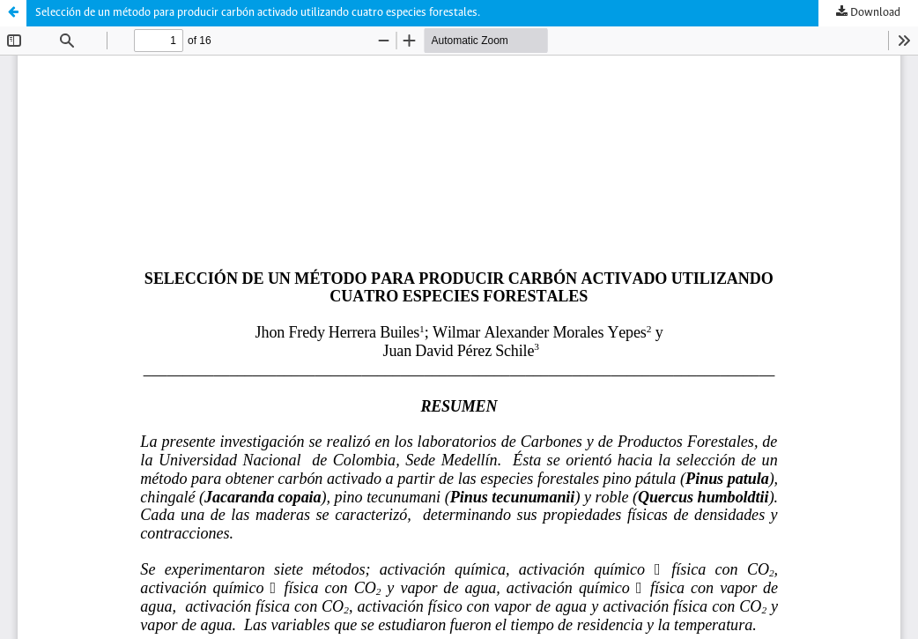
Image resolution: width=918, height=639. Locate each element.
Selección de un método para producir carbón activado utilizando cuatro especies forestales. (257, 12)
